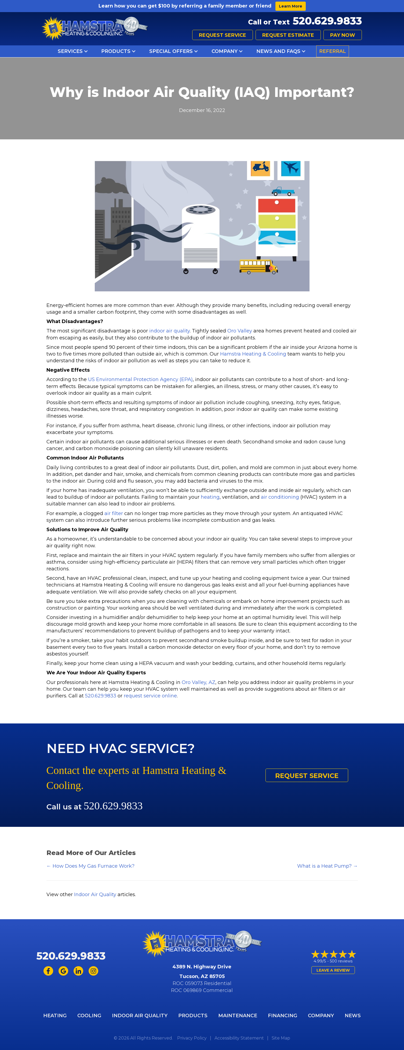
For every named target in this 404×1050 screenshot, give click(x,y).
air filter (113, 513)
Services (70, 51)
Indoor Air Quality (95, 894)
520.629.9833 (327, 21)
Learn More (290, 6)
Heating (55, 1016)
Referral (332, 51)
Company (225, 51)
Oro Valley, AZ (198, 682)
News (353, 1016)
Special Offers (171, 51)
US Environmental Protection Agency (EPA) (140, 379)
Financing (282, 1016)
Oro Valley (239, 331)
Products (115, 51)
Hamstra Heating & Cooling (253, 354)
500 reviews (341, 961)
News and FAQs (278, 51)
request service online (150, 696)
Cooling (89, 1016)
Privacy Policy (192, 1038)
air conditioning (280, 497)
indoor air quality (169, 331)
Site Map (281, 1038)
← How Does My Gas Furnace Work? (90, 866)
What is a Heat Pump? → (327, 866)
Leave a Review (333, 970)
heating (210, 497)
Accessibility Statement (239, 1038)
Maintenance (237, 1016)
